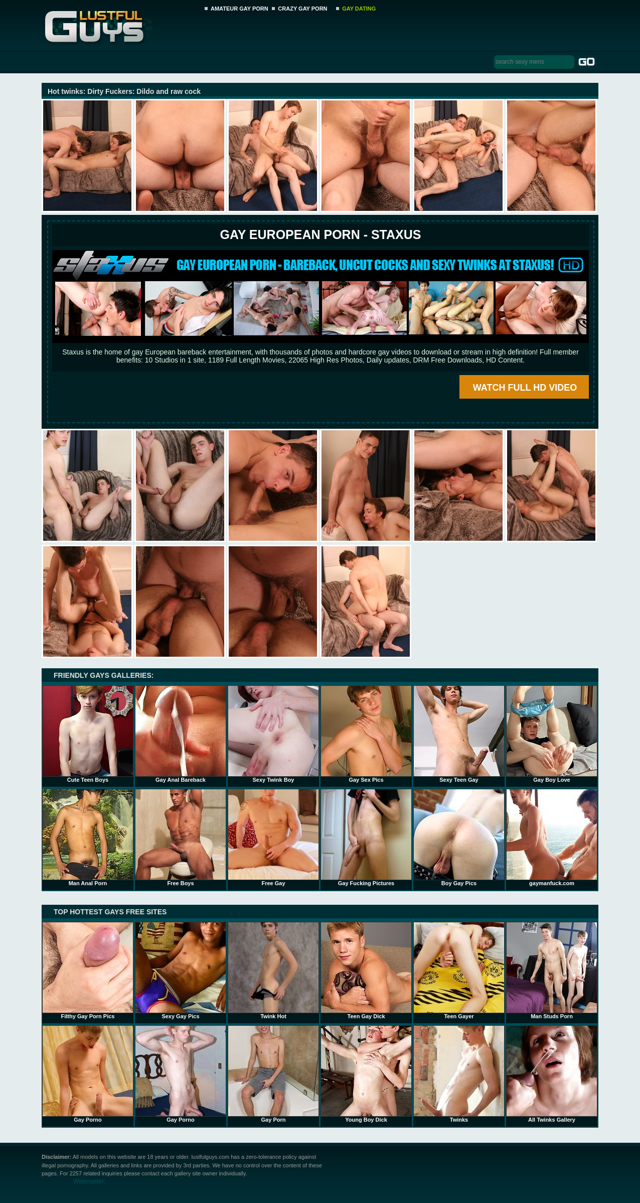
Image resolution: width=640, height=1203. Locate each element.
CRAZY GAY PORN (302, 9)
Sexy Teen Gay (459, 734)
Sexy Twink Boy (273, 734)
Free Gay (273, 837)
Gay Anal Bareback (180, 734)
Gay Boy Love (551, 734)
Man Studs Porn (551, 970)
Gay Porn (273, 1074)
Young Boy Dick (366, 1074)
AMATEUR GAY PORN (239, 9)
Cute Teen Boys (87, 734)
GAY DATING (359, 9)
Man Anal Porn (87, 837)
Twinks (459, 1074)
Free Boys (180, 837)
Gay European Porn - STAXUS (320, 234)
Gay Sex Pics (366, 734)
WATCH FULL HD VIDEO (525, 388)
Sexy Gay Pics (180, 970)
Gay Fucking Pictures (366, 837)
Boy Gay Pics (459, 837)
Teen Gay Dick (366, 970)
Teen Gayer (459, 970)
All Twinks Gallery (551, 1074)
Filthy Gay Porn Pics (87, 970)
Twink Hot (273, 970)
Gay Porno (87, 1074)
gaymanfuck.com (551, 837)
